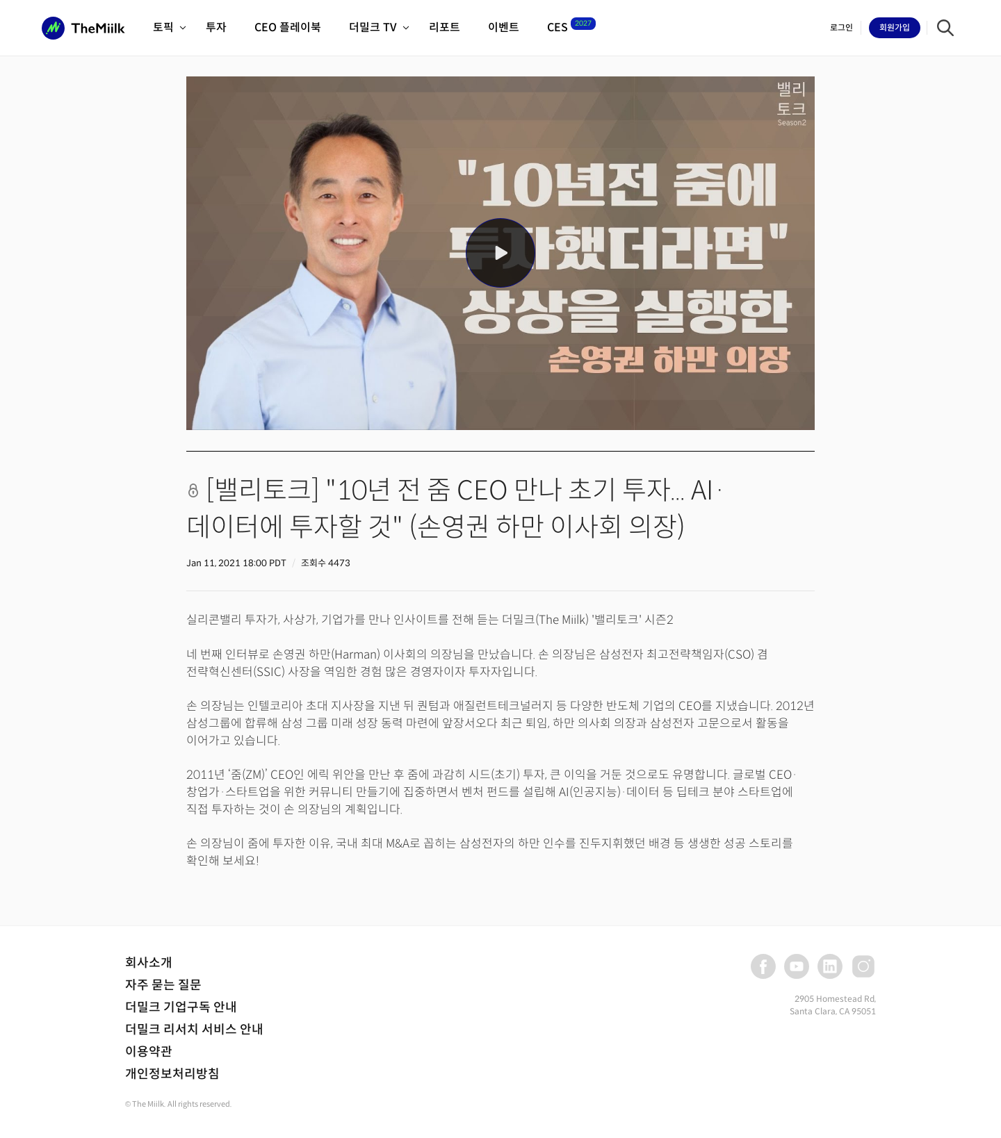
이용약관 (148, 1051)
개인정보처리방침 (172, 1074)
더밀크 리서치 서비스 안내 (194, 1029)
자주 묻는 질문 (163, 985)
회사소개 (148, 963)
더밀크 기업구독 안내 (181, 1007)
